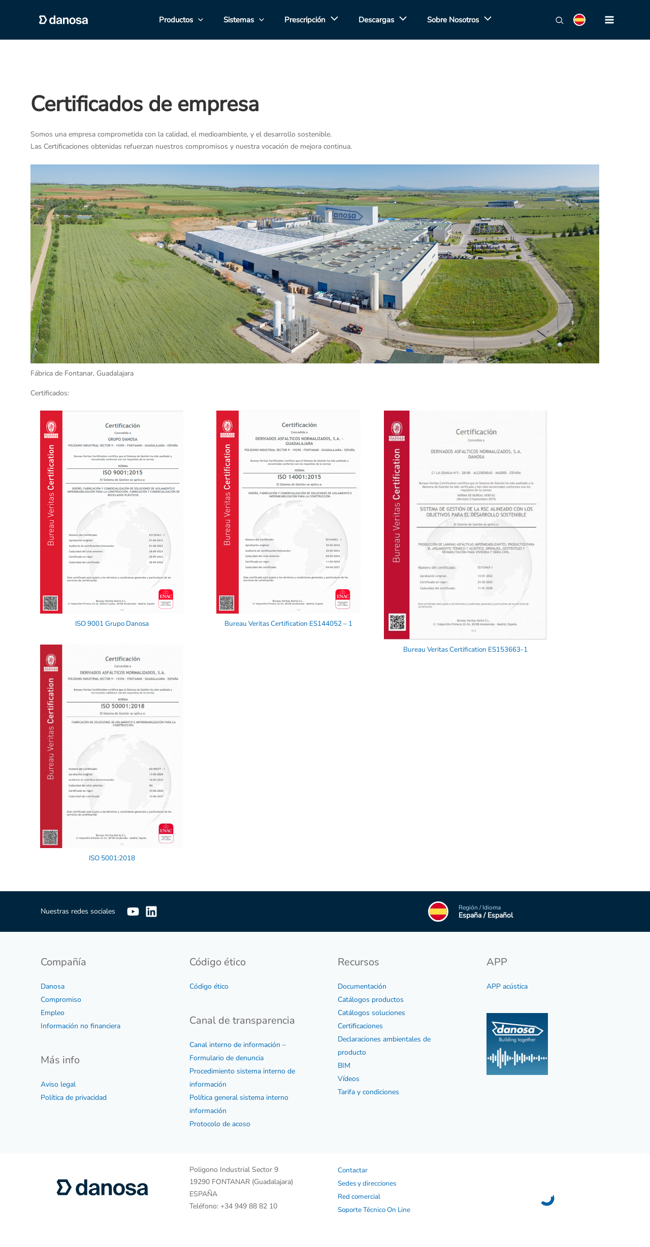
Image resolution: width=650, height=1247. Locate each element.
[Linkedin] (166, 911)
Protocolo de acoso (219, 1123)
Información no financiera (80, 1025)
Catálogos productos (371, 999)
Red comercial (359, 1196)
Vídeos (349, 1078)
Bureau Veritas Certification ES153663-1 (465, 649)
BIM (344, 1065)
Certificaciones (360, 1025)
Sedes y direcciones (368, 1183)
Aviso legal (58, 1084)
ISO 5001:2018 (112, 857)
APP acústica (507, 986)
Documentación (362, 986)
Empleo (52, 1012)
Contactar (353, 1169)
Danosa (52, 986)
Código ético (209, 986)
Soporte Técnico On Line (376, 1209)
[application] (332, 20)
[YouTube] (133, 911)
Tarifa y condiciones (368, 1091)
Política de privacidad (74, 1097)
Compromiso (61, 999)
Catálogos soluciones (371, 1012)
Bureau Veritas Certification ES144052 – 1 (288, 623)
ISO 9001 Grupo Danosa (112, 623)
